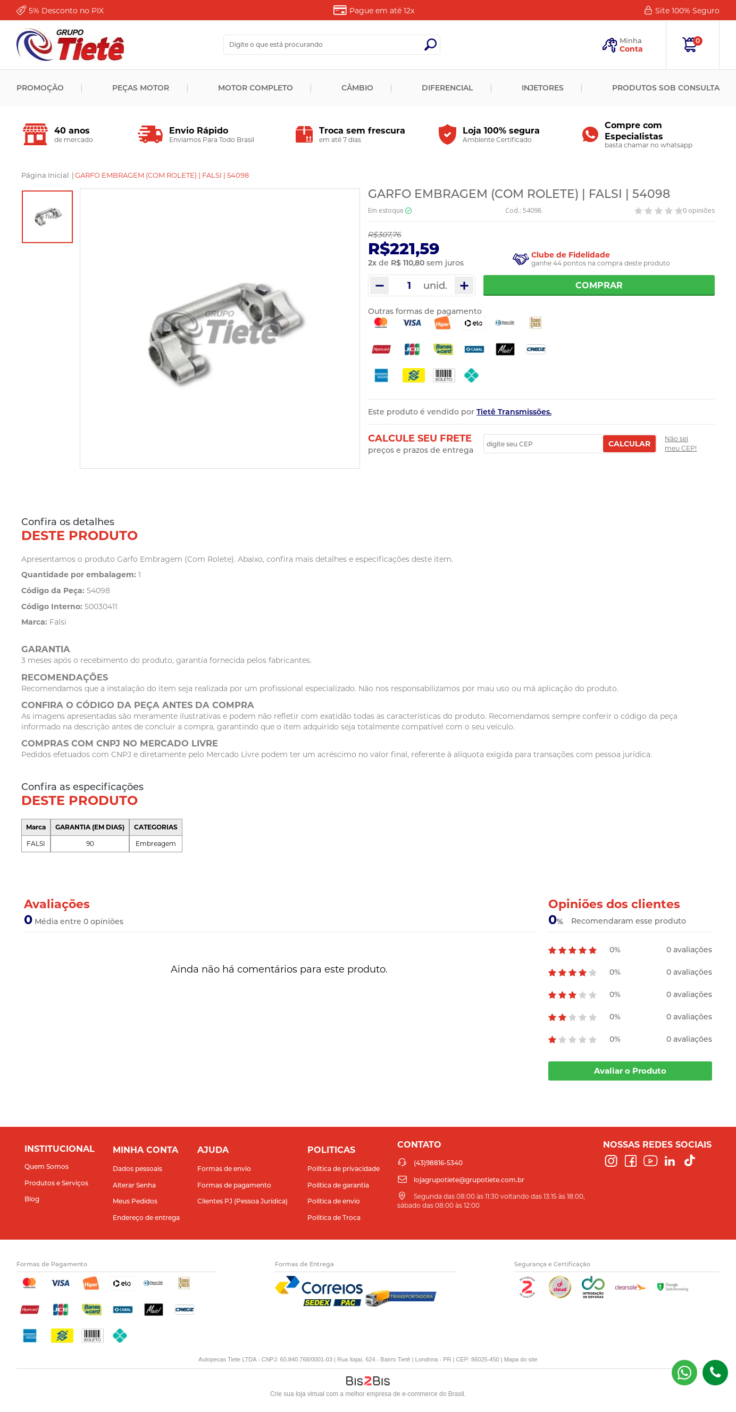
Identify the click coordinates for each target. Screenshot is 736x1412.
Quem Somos (46, 1166)
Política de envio (333, 1201)
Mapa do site (521, 1359)
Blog (31, 1199)
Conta (631, 49)
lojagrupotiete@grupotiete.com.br (469, 1180)
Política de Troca (334, 1218)
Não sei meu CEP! (681, 443)
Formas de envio (224, 1169)
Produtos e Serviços (56, 1183)
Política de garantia (338, 1185)
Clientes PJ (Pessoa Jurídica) (242, 1201)
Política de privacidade (343, 1169)
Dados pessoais (137, 1169)
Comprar (599, 285)
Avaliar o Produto (630, 1071)
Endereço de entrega (146, 1218)
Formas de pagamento (234, 1185)
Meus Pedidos (135, 1201)
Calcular (629, 443)
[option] (47, 217)
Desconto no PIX (66, 10)
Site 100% (687, 10)
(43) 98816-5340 (684, 1372)
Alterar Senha (134, 1185)
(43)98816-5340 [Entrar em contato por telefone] (715, 1372)
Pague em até (381, 10)
